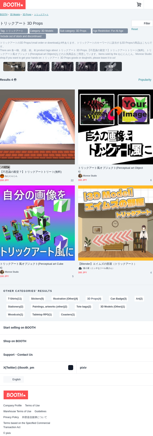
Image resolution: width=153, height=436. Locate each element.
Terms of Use (32, 405)
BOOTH (3, 14)
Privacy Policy (11, 417)
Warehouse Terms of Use (17, 411)
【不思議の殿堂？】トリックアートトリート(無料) (31, 171)
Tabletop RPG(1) (42, 314)
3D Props (27, 14)
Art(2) (139, 298)
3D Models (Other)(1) (112, 306)
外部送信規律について (34, 417)
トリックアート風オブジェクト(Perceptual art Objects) (110, 169)
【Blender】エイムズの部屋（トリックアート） (107, 263)
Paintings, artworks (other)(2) (50, 306)
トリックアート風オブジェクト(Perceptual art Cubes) (31, 265)
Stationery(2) (15, 306)
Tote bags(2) (83, 306)
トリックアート (41, 14)
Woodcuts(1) (15, 314)
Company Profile (12, 405)
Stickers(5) (37, 298)
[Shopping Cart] (139, 4)
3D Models (15, 14)
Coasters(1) (68, 314)
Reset (134, 29)
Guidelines (40, 411)
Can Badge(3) (119, 298)
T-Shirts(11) (15, 298)
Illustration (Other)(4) (65, 298)
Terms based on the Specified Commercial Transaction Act (26, 425)
